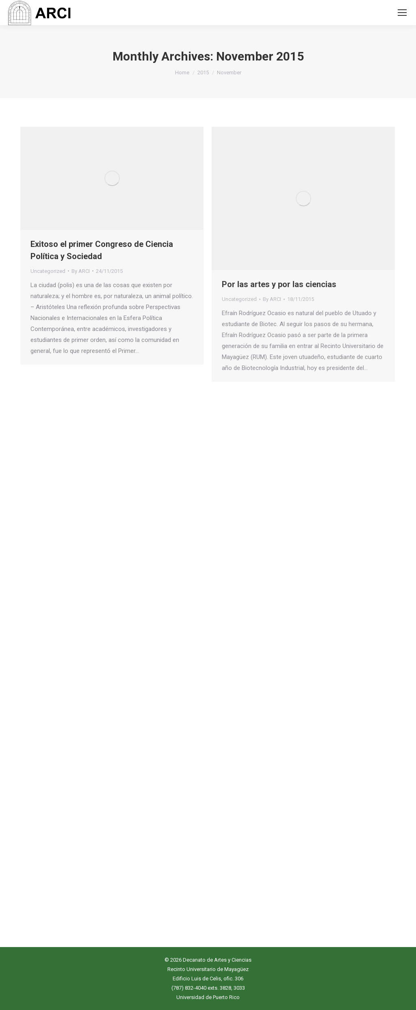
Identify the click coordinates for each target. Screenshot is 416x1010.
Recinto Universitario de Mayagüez (208, 969)
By (81, 271)
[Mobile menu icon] (402, 12)
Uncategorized (47, 271)
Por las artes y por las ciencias (279, 284)
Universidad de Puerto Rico (208, 997)
